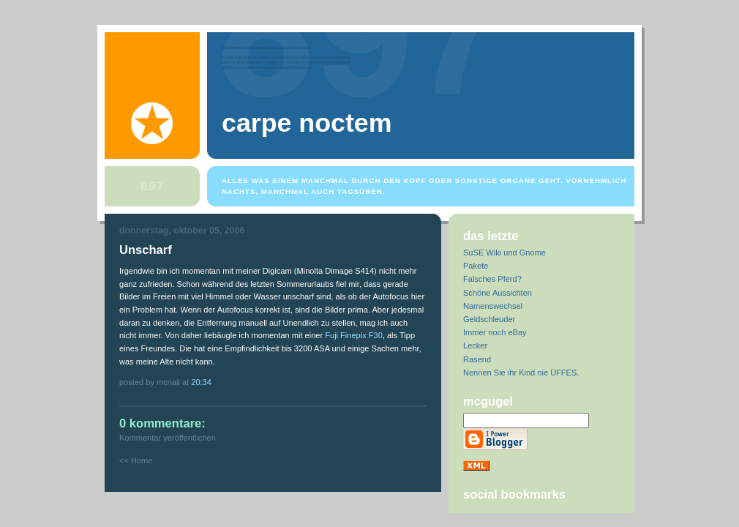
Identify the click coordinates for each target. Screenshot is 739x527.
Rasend (477, 359)
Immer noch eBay (495, 332)
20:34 (201, 382)
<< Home (135, 460)
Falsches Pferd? (492, 278)
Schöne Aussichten (497, 292)
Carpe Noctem (306, 123)
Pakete (475, 265)
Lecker (475, 345)
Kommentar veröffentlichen (167, 437)
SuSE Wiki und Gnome (504, 252)
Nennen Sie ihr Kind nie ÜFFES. (521, 372)
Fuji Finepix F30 (354, 335)
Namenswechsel (492, 306)
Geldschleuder (489, 319)
